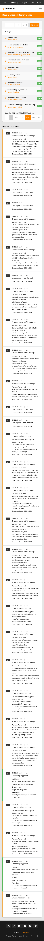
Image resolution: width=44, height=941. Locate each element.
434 (22, 117)
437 (39, 117)
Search (34, 25)
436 (33, 117)
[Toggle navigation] (40, 9)
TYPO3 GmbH (24, 932)
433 (16, 117)
